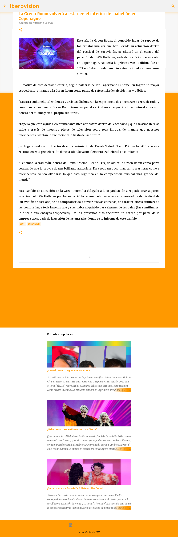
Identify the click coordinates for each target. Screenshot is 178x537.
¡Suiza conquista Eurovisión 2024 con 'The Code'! (75, 488)
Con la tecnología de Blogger (89, 525)
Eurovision (34, 224)
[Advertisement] (89, 297)
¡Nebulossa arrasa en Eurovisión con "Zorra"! (72, 429)
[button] (21, 30)
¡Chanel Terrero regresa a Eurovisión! (68, 370)
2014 (22, 224)
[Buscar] (173, 6)
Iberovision (24, 6)
